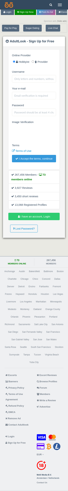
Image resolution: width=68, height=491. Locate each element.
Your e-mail (19, 88)
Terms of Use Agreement (14, 397)
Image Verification (23, 122)
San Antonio (57, 324)
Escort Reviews (47, 375)
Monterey (24, 309)
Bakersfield (34, 271)
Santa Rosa (10, 347)
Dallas (57, 279)
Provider (40, 61)
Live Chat (53, 28)
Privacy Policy (14, 388)
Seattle (23, 347)
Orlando (14, 317)
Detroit (21, 286)
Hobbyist (21, 61)
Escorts (11, 375)
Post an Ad (46, 12)
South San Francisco (41, 347)
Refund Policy (14, 406)
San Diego (13, 332)
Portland (53, 317)
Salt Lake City (41, 324)
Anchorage (9, 271)
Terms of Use (21, 150)
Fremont (57, 286)
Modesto (12, 309)
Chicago (24, 279)
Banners (11, 381)
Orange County (52, 309)
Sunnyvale (14, 355)
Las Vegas (58, 294)
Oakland (37, 309)
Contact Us (42, 483)
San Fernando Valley (32, 332)
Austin (22, 271)
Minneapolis (56, 302)
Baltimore (48, 271)
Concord (46, 279)
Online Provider (21, 55)
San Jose (37, 339)
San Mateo (51, 339)
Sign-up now (25, 12)
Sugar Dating (32, 28)
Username (18, 71)
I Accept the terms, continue (33, 158)
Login (7, 12)
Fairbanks (44, 286)
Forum (42, 388)
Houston (45, 294)
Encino (31, 286)
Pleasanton (39, 317)
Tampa (26, 355)
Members (43, 394)
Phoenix (26, 317)
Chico (35, 279)
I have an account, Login (34, 216)
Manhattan (41, 302)
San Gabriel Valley (20, 339)
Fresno (8, 294)
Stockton (59, 347)
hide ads (61, 21)
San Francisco (53, 332)
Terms (15, 145)
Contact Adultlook (16, 425)
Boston (60, 271)
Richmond (10, 324)
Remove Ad (13, 418)
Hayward (20, 294)
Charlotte (12, 279)
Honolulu (32, 294)
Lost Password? (24, 228)
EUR (40, 454)
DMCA (10, 412)
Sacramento (24, 324)
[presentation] (39, 132)
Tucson (37, 355)
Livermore (11, 302)
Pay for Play (10, 28)
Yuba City (34, 362)
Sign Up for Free (15, 443)
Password (18, 105)
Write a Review (46, 400)
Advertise (43, 407)
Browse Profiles (47, 381)
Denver (10, 286)
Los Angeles (26, 302)
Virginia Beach (52, 355)
